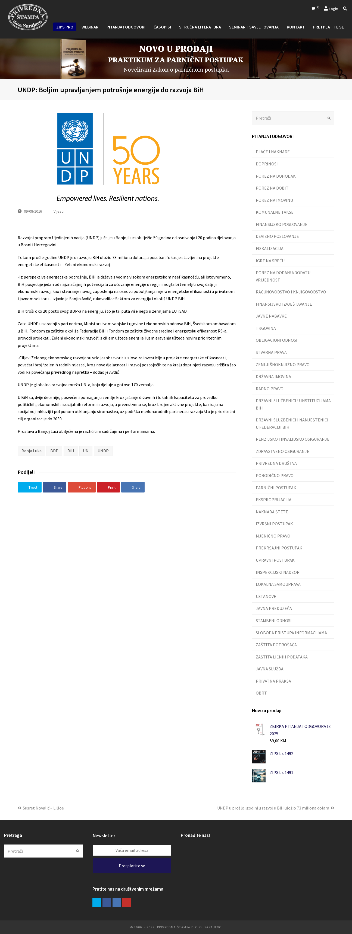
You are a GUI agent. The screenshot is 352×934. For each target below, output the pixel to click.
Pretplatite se (132, 865)
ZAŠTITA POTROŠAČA (276, 644)
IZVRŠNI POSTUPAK (274, 523)
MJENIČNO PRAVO (273, 536)
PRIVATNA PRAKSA (273, 681)
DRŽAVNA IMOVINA (273, 376)
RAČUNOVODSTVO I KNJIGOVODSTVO (291, 292)
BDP (54, 450)
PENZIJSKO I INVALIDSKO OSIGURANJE (292, 439)
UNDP (103, 450)
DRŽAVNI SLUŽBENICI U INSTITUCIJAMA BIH (293, 404)
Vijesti (59, 211)
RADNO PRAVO (270, 388)
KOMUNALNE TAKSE (275, 212)
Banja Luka (31, 450)
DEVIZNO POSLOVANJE (277, 236)
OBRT (261, 693)
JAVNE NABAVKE (271, 316)
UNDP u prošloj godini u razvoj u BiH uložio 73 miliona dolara (275, 808)
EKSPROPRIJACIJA (273, 499)
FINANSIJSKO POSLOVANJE (281, 224)
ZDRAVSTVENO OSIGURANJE (282, 451)
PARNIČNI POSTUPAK (276, 487)
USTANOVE (266, 596)
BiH (70, 450)
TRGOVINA (266, 328)
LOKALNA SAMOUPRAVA (278, 584)
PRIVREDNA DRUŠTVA (276, 463)
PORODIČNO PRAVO (275, 475)
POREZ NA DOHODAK (276, 176)
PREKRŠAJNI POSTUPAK (279, 548)
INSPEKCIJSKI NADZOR (278, 572)
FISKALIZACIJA (270, 248)
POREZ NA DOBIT (272, 188)
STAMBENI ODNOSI (274, 620)
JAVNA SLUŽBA (270, 668)
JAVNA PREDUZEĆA (274, 608)
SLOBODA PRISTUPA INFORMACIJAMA (291, 632)
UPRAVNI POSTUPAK (275, 560)
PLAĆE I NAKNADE (273, 151)
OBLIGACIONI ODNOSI (276, 340)
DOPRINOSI (267, 164)
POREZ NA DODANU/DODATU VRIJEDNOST (283, 276)
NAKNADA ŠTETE (272, 511)
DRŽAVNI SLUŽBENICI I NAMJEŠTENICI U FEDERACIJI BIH (292, 423)
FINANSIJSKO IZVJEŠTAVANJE (284, 304)
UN (86, 450)
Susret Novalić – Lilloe (41, 808)
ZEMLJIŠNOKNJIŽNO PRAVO (283, 364)
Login (333, 8)
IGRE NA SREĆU (270, 260)
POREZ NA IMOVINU (274, 200)
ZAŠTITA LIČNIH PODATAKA (282, 657)
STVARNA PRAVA (271, 352)
